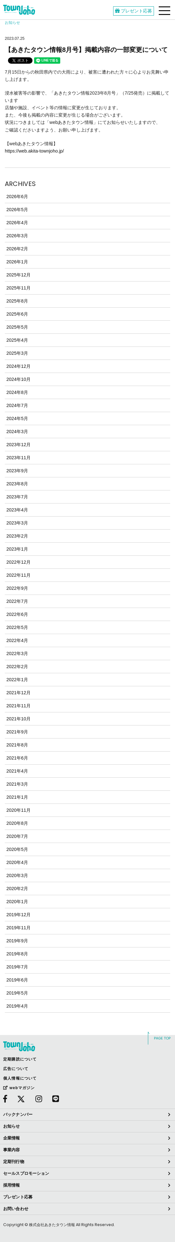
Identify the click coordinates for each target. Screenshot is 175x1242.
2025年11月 (18, 287)
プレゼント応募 (133, 10)
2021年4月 (17, 771)
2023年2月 (17, 536)
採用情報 (11, 1185)
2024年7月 (17, 405)
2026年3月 (17, 235)
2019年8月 (17, 953)
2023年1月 (17, 549)
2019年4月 (17, 1006)
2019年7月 (17, 966)
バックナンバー (18, 1114)
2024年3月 (17, 431)
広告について (15, 1069)
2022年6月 (17, 614)
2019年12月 (18, 914)
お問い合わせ (15, 1208)
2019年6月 (17, 979)
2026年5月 (17, 209)
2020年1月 (17, 901)
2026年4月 (17, 222)
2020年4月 (17, 862)
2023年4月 (17, 509)
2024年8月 (17, 392)
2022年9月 (17, 588)
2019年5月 (17, 993)
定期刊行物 (13, 1161)
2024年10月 (18, 379)
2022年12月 (18, 562)
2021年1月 (17, 797)
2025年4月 (17, 340)
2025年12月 (18, 274)
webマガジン (19, 1088)
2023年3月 (17, 522)
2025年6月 (17, 314)
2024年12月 (18, 366)
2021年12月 (18, 692)
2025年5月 (17, 327)
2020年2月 (17, 888)
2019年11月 (18, 927)
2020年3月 (17, 875)
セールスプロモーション (26, 1173)
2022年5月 (17, 627)
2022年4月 (17, 640)
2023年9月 (17, 470)
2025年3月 (17, 353)
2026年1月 (17, 261)
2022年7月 (17, 601)
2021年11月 (18, 705)
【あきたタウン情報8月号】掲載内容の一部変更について (86, 49)
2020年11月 (18, 810)
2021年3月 (17, 784)
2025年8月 (17, 300)
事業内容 (11, 1149)
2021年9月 (17, 731)
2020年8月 (17, 823)
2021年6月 (17, 757)
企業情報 (11, 1138)
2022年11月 (18, 575)
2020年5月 (17, 849)
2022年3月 (17, 653)
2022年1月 (17, 679)
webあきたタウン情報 (19, 10)
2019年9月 (17, 940)
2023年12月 (18, 444)
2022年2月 (17, 666)
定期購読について (20, 1059)
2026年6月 (17, 196)
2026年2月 (17, 248)
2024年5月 (17, 418)
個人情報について (20, 1078)
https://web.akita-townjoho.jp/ (34, 150)
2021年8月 (17, 744)
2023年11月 (18, 457)
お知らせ (11, 1126)
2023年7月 (17, 496)
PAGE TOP (162, 1038)
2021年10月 (18, 718)
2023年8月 (17, 483)
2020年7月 (17, 836)
